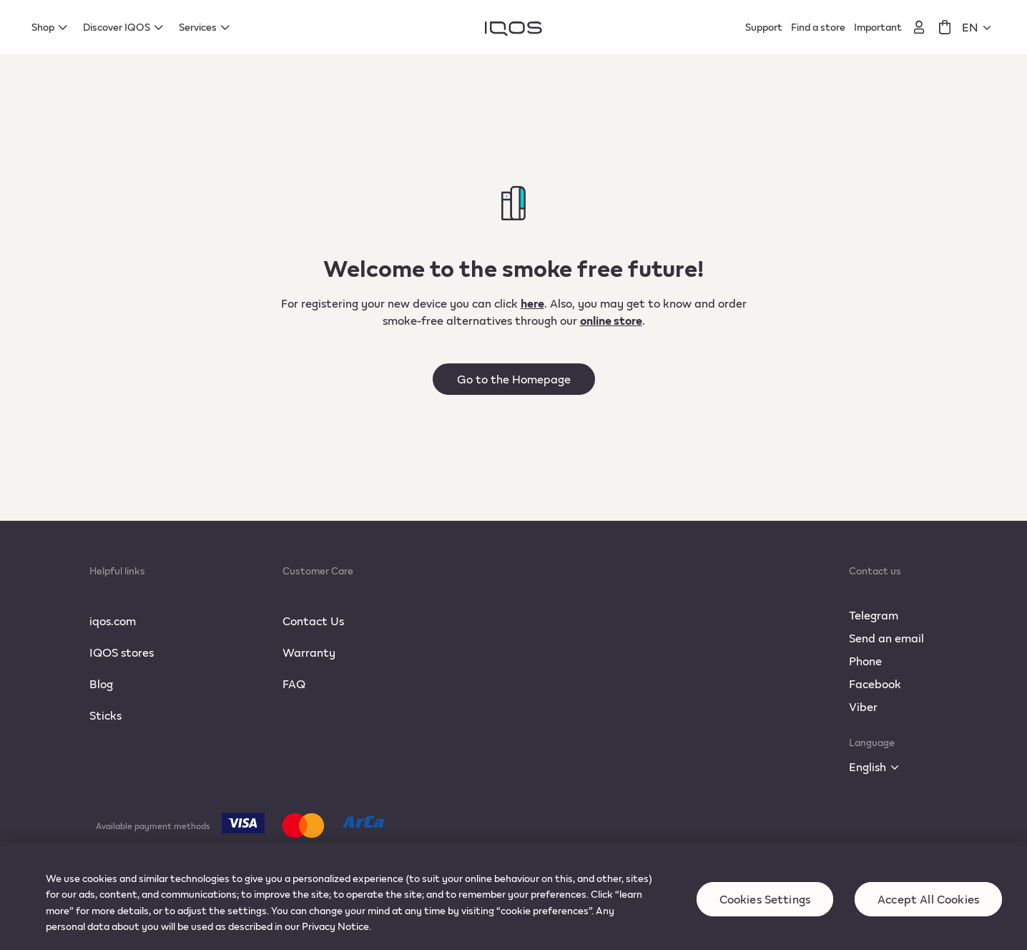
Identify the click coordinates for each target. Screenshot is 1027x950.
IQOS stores (121, 652)
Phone (865, 661)
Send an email (886, 638)
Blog (101, 683)
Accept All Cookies (928, 910)
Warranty (308, 652)
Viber (863, 706)
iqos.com (112, 621)
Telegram (873, 615)
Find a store (818, 26)
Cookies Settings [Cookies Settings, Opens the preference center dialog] (765, 910)
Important (878, 26)
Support (763, 26)
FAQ (293, 683)
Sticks (105, 715)
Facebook (875, 683)
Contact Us (313, 621)
